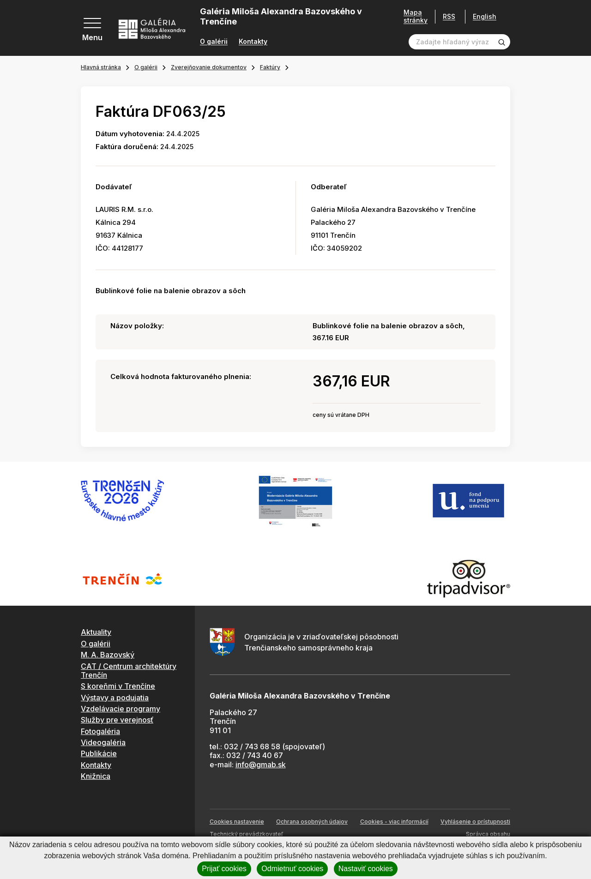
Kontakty (253, 41)
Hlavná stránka (101, 67)
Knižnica (95, 776)
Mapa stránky (412, 16)
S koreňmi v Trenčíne (118, 686)
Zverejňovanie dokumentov (209, 67)
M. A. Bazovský (107, 654)
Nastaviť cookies (365, 869)
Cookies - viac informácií (394, 821)
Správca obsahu (488, 834)
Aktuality (96, 632)
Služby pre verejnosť (117, 719)
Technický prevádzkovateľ (246, 834)
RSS (446, 16)
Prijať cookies (224, 869)
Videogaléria (103, 742)
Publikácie (99, 753)
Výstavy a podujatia (115, 697)
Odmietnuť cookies (292, 869)
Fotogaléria (100, 731)
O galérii (214, 41)
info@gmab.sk (260, 764)
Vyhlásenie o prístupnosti (475, 821)
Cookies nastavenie (237, 821)
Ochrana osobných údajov (312, 821)
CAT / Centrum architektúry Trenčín (128, 671)
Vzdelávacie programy (120, 708)
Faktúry (270, 67)
